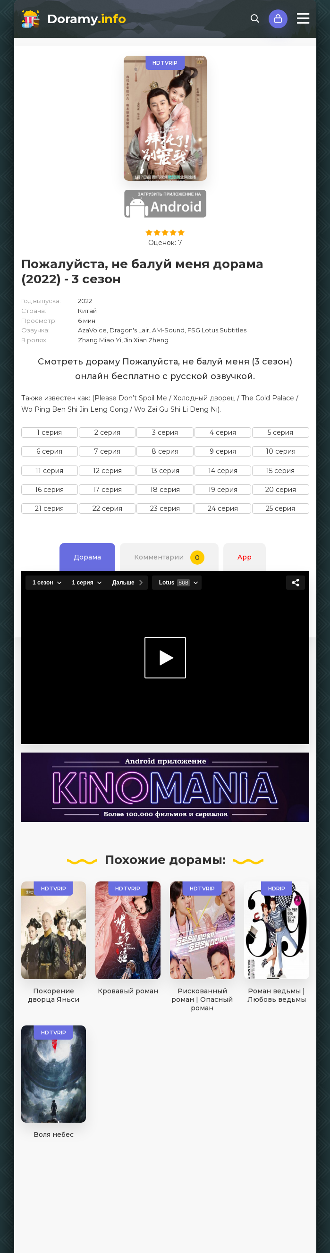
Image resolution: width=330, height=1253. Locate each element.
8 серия (165, 451)
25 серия (280, 508)
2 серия (107, 432)
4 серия (223, 432)
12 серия (107, 470)
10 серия (281, 451)
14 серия (222, 470)
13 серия (165, 470)
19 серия (222, 489)
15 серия (280, 470)
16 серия (49, 489)
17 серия (107, 489)
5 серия (280, 432)
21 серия (49, 508)
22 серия (107, 508)
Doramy (86, 18)
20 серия (280, 489)
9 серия (223, 451)
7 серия (107, 451)
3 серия (165, 432)
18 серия (165, 489)
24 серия (223, 508)
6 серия (49, 451)
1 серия (49, 432)
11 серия (49, 470)
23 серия (165, 508)
